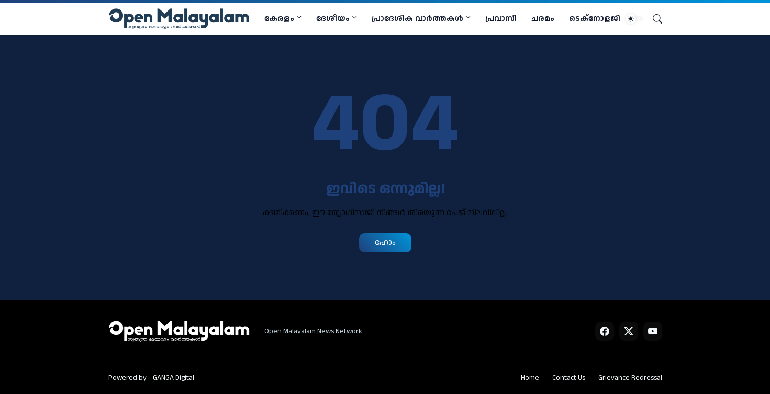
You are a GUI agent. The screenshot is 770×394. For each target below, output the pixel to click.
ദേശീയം (333, 18)
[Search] (653, 19)
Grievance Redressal (630, 378)
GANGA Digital (173, 378)
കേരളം (279, 18)
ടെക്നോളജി (594, 18)
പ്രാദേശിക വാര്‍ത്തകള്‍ (417, 18)
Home (530, 378)
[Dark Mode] (634, 19)
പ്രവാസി (501, 18)
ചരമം (542, 18)
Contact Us (568, 378)
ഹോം (385, 242)
